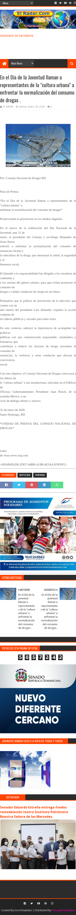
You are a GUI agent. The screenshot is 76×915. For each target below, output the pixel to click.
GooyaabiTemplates (63, 910)
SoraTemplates (23, 910)
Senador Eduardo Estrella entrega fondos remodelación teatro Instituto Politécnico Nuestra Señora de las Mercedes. (34, 812)
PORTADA (40, 475)
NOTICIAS (24, 475)
